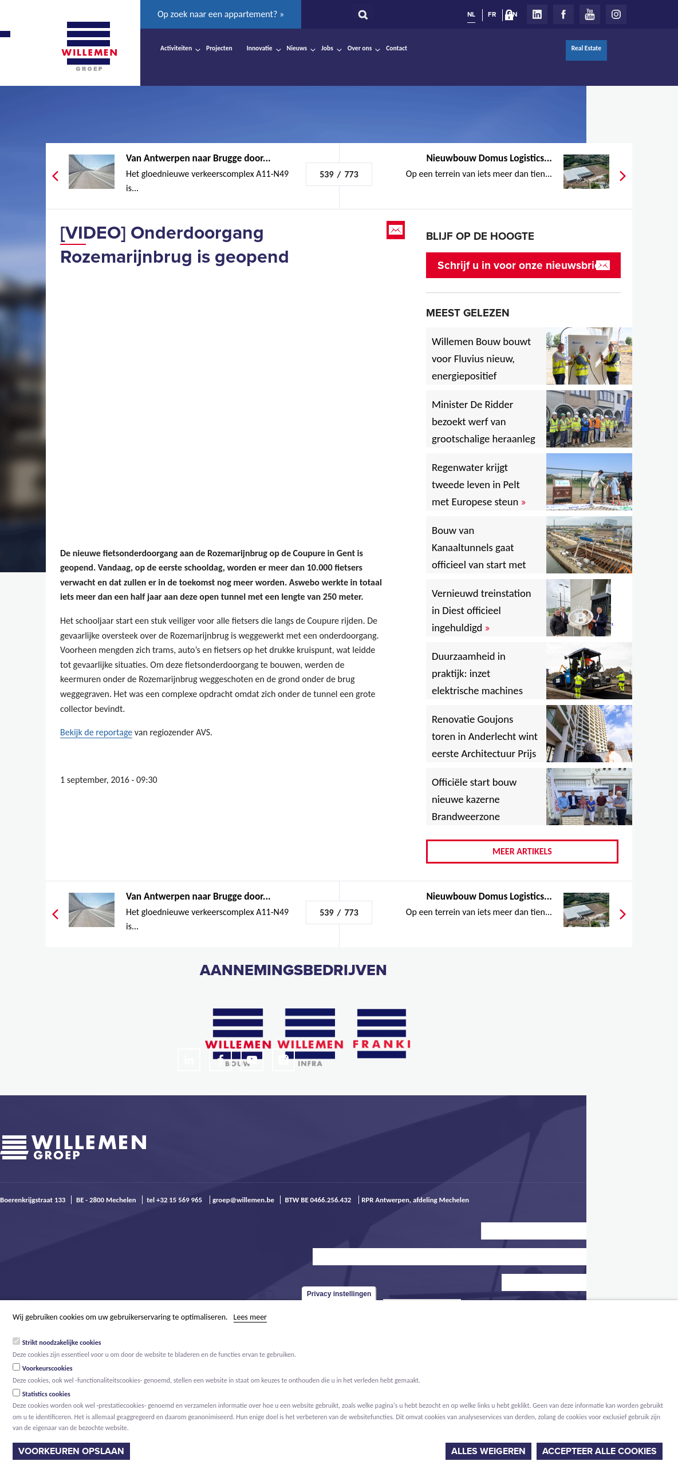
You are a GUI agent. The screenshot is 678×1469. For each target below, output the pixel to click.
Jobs (327, 48)
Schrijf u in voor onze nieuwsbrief (520, 265)
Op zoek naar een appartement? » (220, 14)
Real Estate (586, 48)
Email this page (397, 230)
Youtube (590, 14)
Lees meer (250, 1317)
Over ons (360, 48)
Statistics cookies (46, 1394)
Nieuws (297, 48)
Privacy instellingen (339, 1294)
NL (471, 14)
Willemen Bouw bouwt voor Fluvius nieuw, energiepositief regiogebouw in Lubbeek (481, 376)
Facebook (563, 14)
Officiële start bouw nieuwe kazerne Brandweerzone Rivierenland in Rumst (483, 807)
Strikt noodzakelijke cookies (61, 1343)
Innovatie (260, 48)
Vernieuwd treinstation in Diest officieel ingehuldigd (481, 610)
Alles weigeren (488, 1451)
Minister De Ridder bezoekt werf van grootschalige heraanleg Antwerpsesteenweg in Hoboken (483, 439)
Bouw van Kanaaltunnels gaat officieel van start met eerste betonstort (479, 556)
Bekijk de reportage (96, 732)
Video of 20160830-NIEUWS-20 (223, 393)
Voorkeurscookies (47, 1368)
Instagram (616, 14)
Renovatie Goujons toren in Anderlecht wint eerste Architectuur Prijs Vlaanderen (485, 744)
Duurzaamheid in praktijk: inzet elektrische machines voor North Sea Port (479, 682)
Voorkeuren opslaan (71, 1451)
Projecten (219, 48)
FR (492, 14)
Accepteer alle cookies (599, 1451)
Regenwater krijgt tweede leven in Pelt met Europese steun (479, 484)
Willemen (89, 46)
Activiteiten (176, 48)
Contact (396, 48)
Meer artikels (522, 851)
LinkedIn (537, 14)
